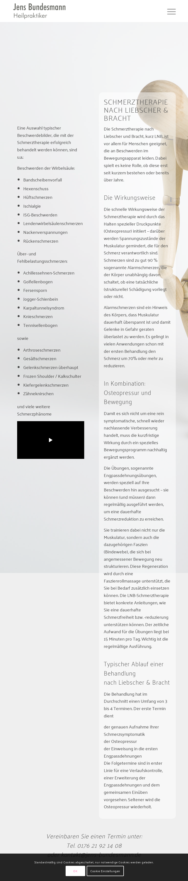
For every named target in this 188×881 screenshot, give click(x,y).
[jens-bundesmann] (39, 11)
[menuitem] (169, 11)
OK (75, 870)
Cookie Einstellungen (105, 870)
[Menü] (169, 11)
